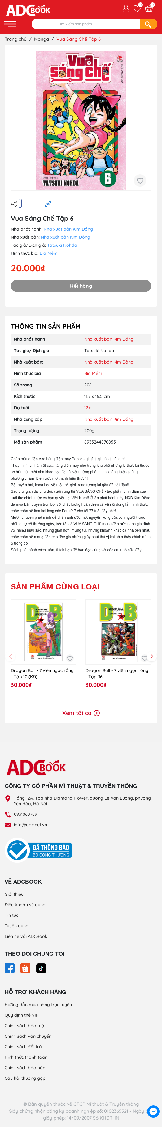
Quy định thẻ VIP (21, 1015)
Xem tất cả (81, 713)
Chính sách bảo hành (26, 1067)
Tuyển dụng (16, 926)
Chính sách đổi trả (23, 1046)
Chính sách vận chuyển (28, 1036)
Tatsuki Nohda (62, 245)
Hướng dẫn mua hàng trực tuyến (38, 1004)
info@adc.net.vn (30, 824)
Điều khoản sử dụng (25, 905)
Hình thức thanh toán (26, 1057)
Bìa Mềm (49, 253)
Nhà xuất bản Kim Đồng (68, 229)
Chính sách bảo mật (25, 1025)
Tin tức (11, 915)
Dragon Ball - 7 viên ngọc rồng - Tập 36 (116, 673)
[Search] (148, 24)
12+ (87, 407)
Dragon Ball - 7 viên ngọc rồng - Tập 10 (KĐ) (42, 673)
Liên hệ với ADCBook (26, 936)
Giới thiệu (14, 894)
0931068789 (25, 814)
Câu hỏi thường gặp (25, 1078)
